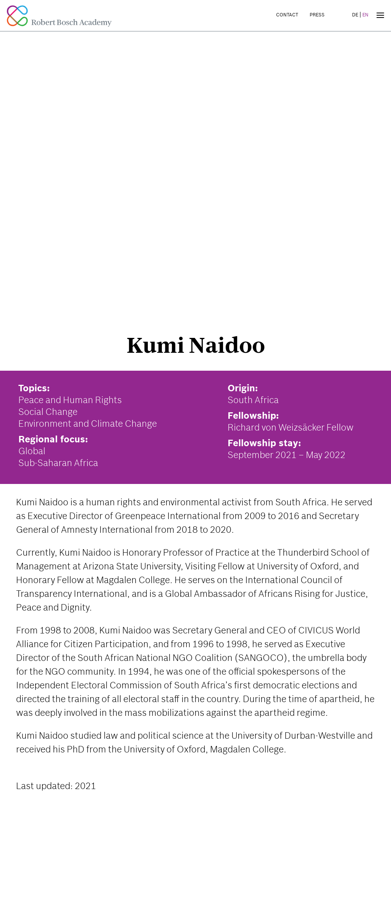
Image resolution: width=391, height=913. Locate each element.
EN (365, 15)
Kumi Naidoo (195, 345)
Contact (287, 15)
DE (355, 15)
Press (317, 15)
